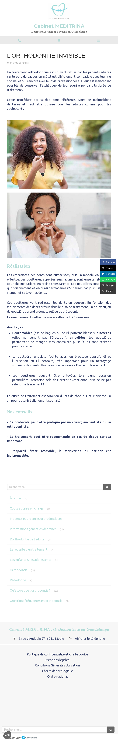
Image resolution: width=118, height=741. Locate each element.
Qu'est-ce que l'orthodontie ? (30, 590)
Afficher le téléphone (90, 638)
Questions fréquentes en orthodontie (36, 600)
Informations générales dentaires (33, 529)
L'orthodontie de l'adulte (27, 539)
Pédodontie (18, 580)
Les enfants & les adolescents (30, 559)
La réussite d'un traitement (28, 549)
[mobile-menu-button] (98, 40)
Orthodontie (18, 570)
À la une (15, 498)
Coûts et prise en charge (27, 508)
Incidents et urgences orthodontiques (36, 518)
